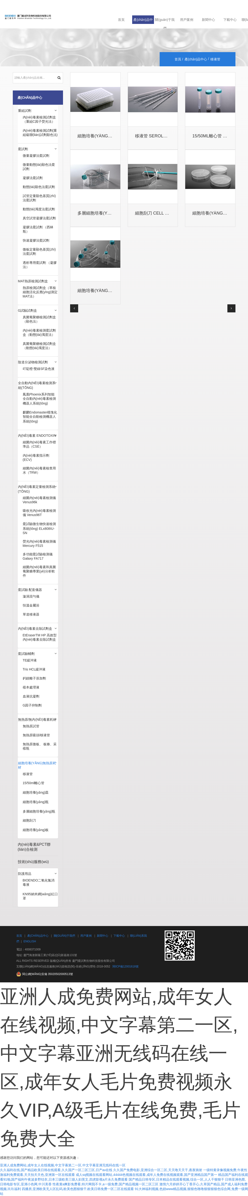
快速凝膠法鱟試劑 (36, 240)
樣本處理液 (31, 687)
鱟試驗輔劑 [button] (26, 654)
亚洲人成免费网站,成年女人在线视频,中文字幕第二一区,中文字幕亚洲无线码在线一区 (63, 1165)
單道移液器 (31, 614)
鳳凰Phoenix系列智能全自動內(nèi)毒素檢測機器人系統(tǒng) (39, 398)
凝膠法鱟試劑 (33, 178)
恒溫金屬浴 (31, 605)
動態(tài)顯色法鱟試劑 (39, 187)
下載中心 (230, 20)
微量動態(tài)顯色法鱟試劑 (39, 167)
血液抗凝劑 (31, 696)
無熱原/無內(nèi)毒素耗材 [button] (37, 719)
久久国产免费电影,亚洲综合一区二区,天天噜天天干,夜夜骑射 (157, 1170)
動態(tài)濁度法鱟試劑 (39, 209)
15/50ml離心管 (34, 783)
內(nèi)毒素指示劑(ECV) (36, 458)
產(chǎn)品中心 (143, 21)
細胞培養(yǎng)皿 (36, 792)
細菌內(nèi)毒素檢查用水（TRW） (39, 470)
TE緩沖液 (30, 660)
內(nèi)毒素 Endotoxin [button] (37, 435)
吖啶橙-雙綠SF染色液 (39, 369)
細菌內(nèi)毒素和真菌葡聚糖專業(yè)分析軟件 (39, 571)
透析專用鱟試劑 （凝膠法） (40, 265)
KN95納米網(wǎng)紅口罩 (40, 896)
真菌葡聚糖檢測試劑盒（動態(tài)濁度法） (39, 346)
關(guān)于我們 (164, 21)
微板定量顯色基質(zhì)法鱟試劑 (39, 251)
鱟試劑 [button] (23, 149)
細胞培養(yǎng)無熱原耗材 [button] (37, 765)
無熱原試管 (31, 726)
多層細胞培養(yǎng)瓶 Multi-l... (110, 213)
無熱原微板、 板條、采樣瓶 (40, 746)
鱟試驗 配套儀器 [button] (30, 590)
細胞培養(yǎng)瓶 (36, 802)
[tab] (38, 111)
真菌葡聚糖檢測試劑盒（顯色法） (39, 319)
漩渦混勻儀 (31, 596)
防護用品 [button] (24, 874)
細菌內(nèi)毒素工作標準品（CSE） (39, 444)
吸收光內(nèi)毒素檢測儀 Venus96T (39, 513)
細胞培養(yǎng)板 (36, 830)
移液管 (28, 774)
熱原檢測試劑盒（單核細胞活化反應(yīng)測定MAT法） (40, 292)
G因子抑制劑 (32, 705)
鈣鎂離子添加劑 (34, 678)
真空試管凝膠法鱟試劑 (39, 218)
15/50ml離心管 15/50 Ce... (218, 136)
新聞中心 (208, 20)
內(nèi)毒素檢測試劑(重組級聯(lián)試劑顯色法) (40, 133)
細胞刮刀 (29, 820)
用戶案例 (186, 20)
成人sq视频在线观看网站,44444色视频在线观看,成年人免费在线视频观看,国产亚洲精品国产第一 (146, 1175)
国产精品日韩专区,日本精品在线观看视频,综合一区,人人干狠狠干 (176, 1179)
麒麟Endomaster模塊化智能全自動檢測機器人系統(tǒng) (40, 416)
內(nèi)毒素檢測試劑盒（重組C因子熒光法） (39, 119)
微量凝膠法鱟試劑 (36, 155)
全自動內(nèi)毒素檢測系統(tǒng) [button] (37, 385)
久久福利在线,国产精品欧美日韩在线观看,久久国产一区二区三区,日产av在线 (56, 1170)
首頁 (121, 20)
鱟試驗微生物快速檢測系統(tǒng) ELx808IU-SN (39, 528)
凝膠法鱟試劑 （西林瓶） (38, 229)
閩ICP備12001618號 (125, 966)
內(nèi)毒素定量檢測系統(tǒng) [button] (37, 489)
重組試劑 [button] (24, 110)
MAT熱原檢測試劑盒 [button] (33, 281)
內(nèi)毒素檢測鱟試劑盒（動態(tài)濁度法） (39, 332)
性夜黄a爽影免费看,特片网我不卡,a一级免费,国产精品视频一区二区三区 (105, 1184)
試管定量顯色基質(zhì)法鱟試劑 (39, 198)
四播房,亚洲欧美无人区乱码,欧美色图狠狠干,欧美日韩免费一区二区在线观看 (78, 1189)
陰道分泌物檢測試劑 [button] (33, 362)
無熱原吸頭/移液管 (36, 735)
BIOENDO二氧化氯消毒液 (39, 882)
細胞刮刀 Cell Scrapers (161, 213)
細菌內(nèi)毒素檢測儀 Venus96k (39, 500)
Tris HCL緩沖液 (34, 669)
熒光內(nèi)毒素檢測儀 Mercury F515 (39, 544)
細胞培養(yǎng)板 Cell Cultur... (112, 136)
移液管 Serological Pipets (165, 136)
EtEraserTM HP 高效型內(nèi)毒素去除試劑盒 (40, 637)
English (29, 941)
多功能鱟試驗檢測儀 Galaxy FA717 (38, 556)
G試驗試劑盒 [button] (27, 310)
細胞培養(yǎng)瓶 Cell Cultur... (112, 290)
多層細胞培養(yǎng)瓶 (39, 811)
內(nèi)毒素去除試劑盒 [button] (35, 628)
